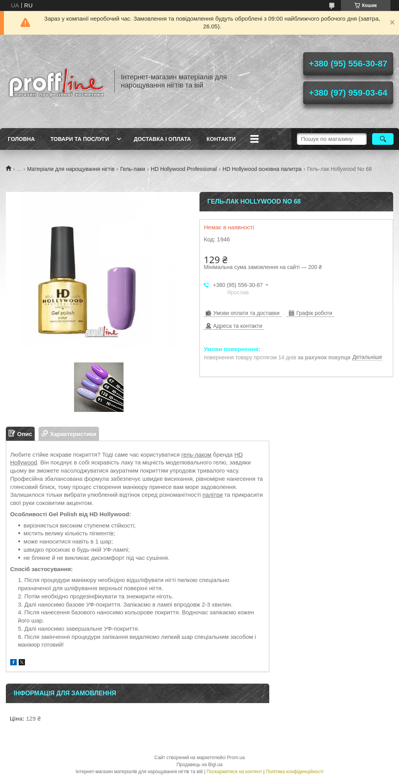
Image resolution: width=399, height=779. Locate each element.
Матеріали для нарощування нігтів (71, 169)
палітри (213, 494)
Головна (21, 139)
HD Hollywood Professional (184, 169)
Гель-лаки (132, 169)
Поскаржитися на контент (234, 771)
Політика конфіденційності (294, 771)
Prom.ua (236, 757)
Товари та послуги (79, 139)
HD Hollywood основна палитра (262, 169)
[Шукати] (383, 139)
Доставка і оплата (162, 139)
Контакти (221, 139)
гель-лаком (196, 454)
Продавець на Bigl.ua (199, 764)
